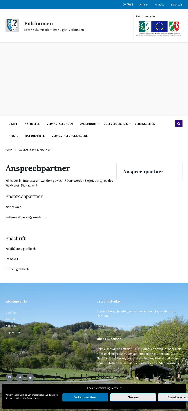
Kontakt (11, 325)
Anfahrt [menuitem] (144, 4)
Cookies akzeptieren (85, 397)
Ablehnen (133, 397)
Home (9, 150)
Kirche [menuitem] (13, 135)
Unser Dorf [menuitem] (88, 124)
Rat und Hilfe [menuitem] (35, 135)
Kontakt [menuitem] (159, 4)
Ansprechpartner (143, 172)
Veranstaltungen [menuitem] (60, 124)
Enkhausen (38, 23)
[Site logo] (12, 31)
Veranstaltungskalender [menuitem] (70, 135)
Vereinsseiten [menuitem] (145, 124)
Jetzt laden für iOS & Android (116, 326)
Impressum (13, 332)
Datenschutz (33, 398)
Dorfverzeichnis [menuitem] (116, 124)
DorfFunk (11, 312)
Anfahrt (10, 319)
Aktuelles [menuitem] (32, 124)
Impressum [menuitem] (176, 4)
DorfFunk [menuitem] (127, 4)
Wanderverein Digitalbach (35, 150)
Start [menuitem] (13, 124)
